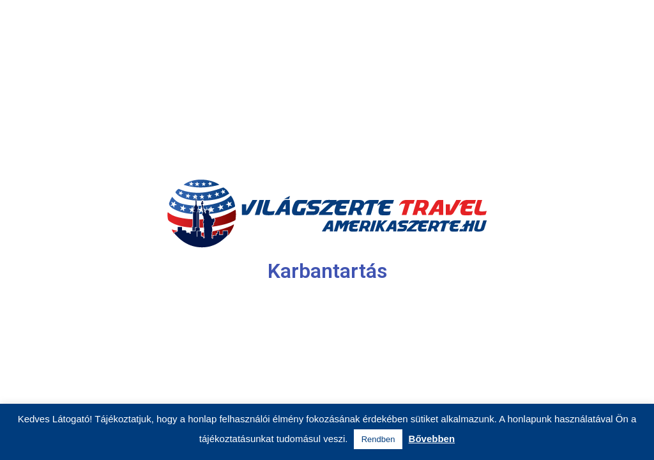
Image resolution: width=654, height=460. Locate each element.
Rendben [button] (378, 439)
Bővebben (432, 438)
